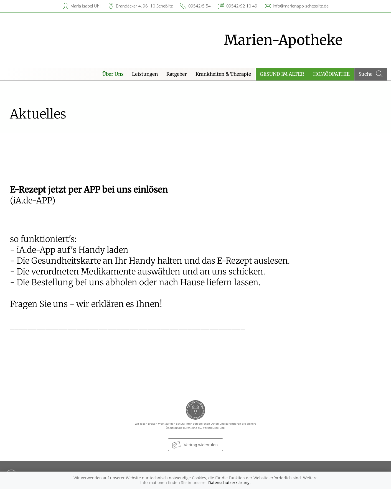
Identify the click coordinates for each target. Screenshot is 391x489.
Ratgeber (176, 74)
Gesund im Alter (282, 74)
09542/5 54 (199, 6)
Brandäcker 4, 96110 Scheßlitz (144, 6)
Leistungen (145, 74)
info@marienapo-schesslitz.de (301, 6)
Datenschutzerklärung (229, 482)
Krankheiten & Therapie (223, 74)
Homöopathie (331, 74)
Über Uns (112, 74)
